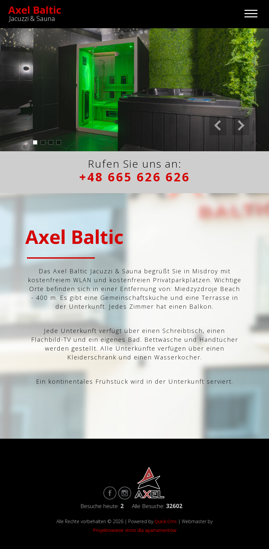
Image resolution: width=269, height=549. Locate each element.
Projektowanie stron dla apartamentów (134, 530)
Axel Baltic (34, 10)
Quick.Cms (166, 521)
